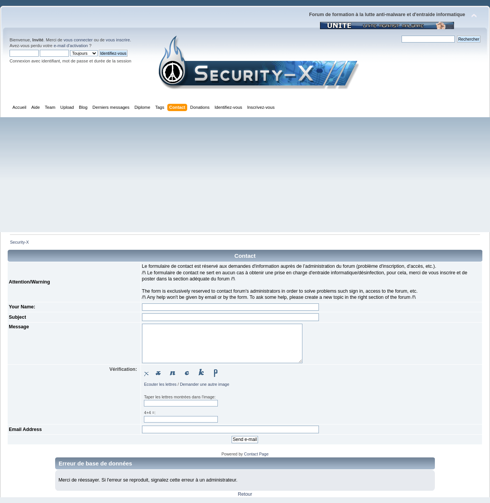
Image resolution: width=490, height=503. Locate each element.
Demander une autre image (204, 384)
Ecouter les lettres (160, 384)
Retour (245, 494)
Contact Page (256, 454)
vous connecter (78, 40)
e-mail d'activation (71, 45)
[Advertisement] (245, 174)
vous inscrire (118, 40)
